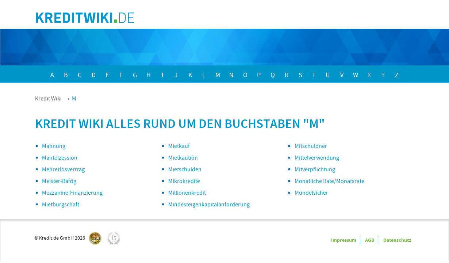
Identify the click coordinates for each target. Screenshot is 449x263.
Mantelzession (59, 157)
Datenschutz (397, 240)
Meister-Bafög (59, 181)
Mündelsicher (311, 193)
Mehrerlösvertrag (63, 169)
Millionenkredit (187, 193)
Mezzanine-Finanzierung (72, 193)
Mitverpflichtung (315, 169)
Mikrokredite (184, 181)
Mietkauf (179, 146)
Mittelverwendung (317, 157)
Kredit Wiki (48, 98)
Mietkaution (183, 157)
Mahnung (53, 146)
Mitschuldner (311, 146)
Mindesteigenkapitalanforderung (209, 204)
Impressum (343, 240)
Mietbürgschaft (60, 204)
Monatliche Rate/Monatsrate (329, 181)
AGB (369, 240)
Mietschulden (185, 169)
